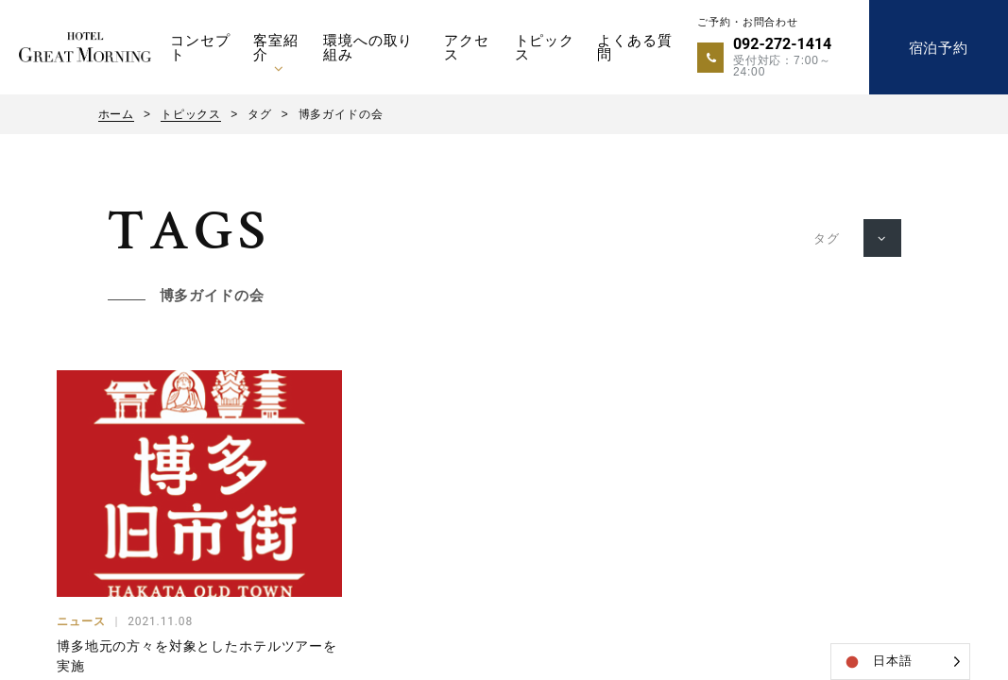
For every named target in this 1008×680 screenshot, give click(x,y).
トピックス (544, 47)
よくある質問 (634, 47)
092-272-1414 (782, 44)
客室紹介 (276, 47)
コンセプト (200, 47)
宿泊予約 (938, 48)
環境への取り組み (368, 47)
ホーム (116, 114)
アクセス (466, 47)
